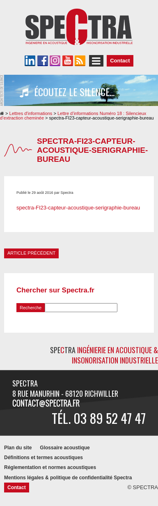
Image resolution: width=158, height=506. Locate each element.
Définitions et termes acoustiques (43, 457)
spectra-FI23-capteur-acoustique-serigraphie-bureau (78, 208)
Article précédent (31, 253)
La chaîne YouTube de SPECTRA (67, 60)
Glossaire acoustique (64, 448)
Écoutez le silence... (67, 92)
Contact (120, 61)
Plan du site (18, 448)
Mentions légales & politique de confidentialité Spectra (68, 478)
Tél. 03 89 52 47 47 (99, 418)
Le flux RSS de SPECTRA (80, 60)
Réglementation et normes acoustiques (50, 467)
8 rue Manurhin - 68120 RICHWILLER (65, 393)
